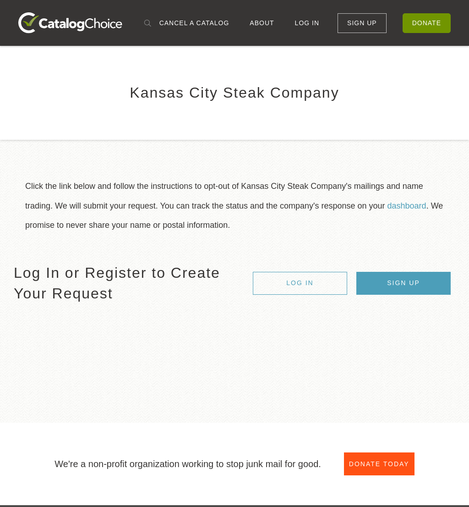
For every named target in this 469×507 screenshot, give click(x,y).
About (262, 23)
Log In (307, 23)
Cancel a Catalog (194, 23)
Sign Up (362, 23)
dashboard (406, 205)
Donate (426, 23)
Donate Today (379, 464)
